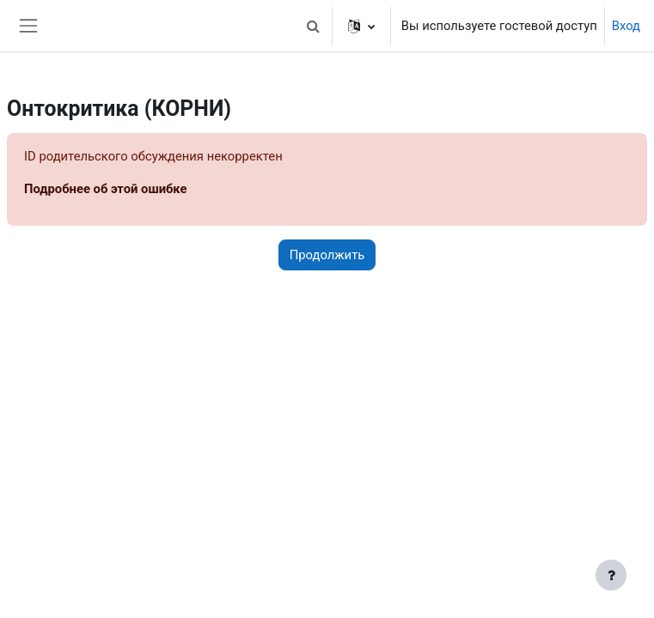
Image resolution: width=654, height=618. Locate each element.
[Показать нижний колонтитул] (611, 575)
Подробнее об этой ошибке (105, 189)
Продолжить (327, 255)
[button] (313, 26)
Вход (626, 25)
